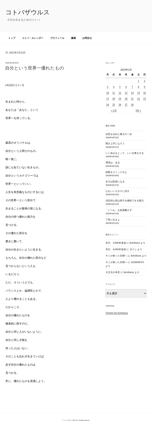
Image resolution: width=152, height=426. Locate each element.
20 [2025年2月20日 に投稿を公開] (126, 98)
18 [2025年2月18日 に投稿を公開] (113, 98)
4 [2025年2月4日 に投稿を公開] (113, 86)
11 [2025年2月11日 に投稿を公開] (113, 92)
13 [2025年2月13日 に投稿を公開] (126, 92)
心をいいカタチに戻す (117, 191)
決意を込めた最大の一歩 (119, 134)
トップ (11, 38)
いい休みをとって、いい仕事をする (125, 153)
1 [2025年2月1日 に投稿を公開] (138, 80)
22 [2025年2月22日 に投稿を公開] (138, 98)
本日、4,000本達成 (116, 242)
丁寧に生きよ (113, 219)
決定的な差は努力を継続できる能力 (125, 200)
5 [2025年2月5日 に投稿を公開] (120, 86)
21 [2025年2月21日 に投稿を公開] (132, 98)
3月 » (138, 110)
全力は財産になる (115, 181)
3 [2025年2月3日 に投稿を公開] (107, 86)
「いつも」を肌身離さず (119, 210)
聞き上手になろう (115, 143)
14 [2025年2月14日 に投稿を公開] (132, 92)
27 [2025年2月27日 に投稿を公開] (126, 104)
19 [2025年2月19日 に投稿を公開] (120, 98)
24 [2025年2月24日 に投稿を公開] (107, 104)
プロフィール (57, 38)
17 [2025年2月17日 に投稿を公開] (107, 98)
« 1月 (114, 110)
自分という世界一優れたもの (34, 68)
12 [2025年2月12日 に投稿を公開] (120, 92)
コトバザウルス (27, 12)
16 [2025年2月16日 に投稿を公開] (144, 92)
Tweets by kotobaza (117, 313)
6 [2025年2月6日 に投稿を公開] (126, 86)
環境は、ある (113, 162)
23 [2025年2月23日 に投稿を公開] (144, 98)
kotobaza (135, 242)
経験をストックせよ (116, 172)
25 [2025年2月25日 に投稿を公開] (113, 104)
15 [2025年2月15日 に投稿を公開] (138, 92)
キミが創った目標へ (116, 255)
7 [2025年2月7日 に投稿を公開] (132, 86)
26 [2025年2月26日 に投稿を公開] (120, 104)
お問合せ (87, 38)
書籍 (73, 38)
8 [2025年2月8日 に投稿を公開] (138, 86)
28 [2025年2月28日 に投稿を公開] (132, 104)
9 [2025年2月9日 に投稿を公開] (144, 86)
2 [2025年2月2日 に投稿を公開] (144, 80)
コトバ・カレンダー (32, 38)
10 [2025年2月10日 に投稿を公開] (107, 92)
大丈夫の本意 (113, 272)
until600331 (137, 262)
